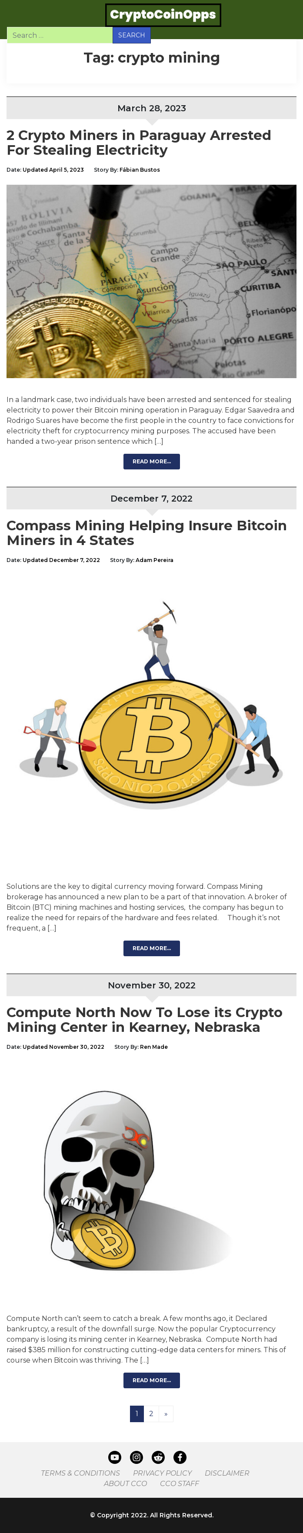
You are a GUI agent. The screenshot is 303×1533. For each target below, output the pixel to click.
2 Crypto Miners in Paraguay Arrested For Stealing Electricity (139, 142)
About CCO (125, 1484)
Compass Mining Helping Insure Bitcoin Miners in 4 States (147, 533)
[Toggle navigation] (18, 15)
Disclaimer (227, 1473)
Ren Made (154, 1047)
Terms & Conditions (80, 1473)
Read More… (152, 461)
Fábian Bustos (140, 169)
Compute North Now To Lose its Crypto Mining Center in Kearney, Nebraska (145, 1019)
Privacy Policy (162, 1473)
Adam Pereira (154, 560)
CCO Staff (179, 1484)
